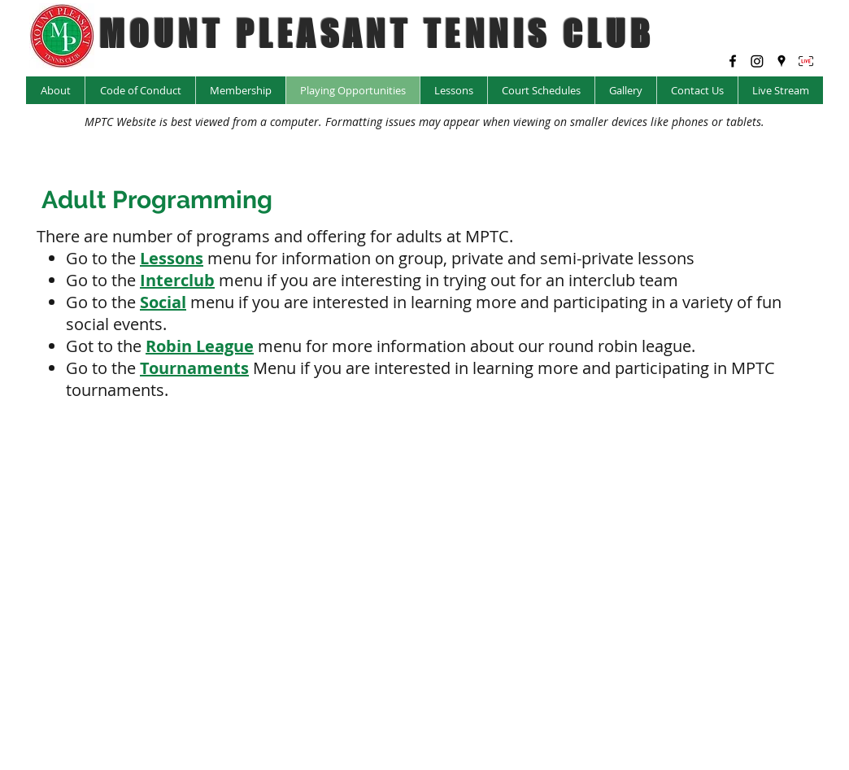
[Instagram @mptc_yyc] (757, 61)
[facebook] (733, 61)
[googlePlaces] (781, 61)
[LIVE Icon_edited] (806, 61)
